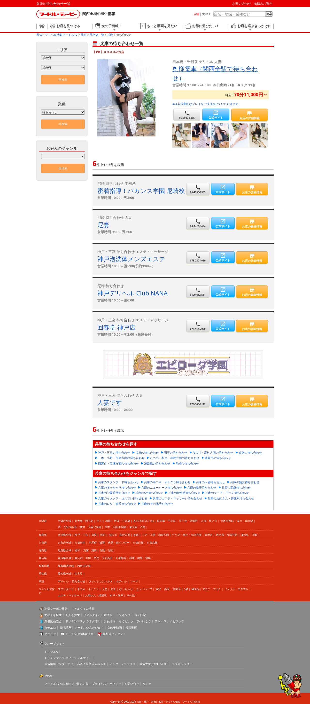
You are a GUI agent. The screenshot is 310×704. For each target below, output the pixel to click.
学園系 (177, 589)
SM (186, 589)
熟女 (113, 589)
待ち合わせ (78, 581)
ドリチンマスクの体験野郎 (82, 621)
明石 (102, 535)
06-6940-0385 (187, 114)
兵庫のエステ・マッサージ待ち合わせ (177, 498)
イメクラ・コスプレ (236, 589)
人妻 (104, 589)
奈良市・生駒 (83, 558)
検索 (269, 14)
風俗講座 (65, 627)
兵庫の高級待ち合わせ (236, 487)
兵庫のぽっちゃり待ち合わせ (117, 487)
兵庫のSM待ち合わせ (149, 493)
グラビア (50, 634)
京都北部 (152, 542)
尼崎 (254, 535)
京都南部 (138, 542)
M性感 (195, 589)
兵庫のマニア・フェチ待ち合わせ (227, 493)
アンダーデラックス (122, 664)
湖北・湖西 (106, 550)
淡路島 (245, 535)
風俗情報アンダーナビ (58, 664)
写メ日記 (140, 615)
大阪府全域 (64, 520)
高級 (167, 589)
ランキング (123, 615)
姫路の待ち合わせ (250, 453)
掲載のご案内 (263, 3)
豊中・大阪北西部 (115, 527)
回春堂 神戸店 (116, 327)
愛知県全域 (64, 573)
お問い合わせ (241, 3)
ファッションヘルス (101, 581)
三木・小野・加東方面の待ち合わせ (121, 458)
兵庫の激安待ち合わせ (201, 487)
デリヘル (63, 581)
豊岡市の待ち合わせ (218, 458)
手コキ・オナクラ (88, 589)
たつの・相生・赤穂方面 (187, 535)
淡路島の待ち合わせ (157, 463)
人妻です (109, 402)
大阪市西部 (227, 520)
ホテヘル (121, 581)
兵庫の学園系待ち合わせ (114, 493)
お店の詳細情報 (249, 115)
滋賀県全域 (64, 550)
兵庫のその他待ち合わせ (157, 504)
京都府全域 (64, 542)
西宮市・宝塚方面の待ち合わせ (118, 463)
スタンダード (66, 589)
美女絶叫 (109, 621)
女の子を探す (53, 615)
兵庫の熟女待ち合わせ (244, 482)
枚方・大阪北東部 (90, 527)
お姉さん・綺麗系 (96, 595)
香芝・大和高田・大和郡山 (110, 558)
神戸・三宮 (81, 535)
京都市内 (80, 542)
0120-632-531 (198, 291)
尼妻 (103, 225)
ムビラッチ (177, 621)
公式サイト (216, 115)
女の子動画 (114, 627)
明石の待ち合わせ (175, 453)
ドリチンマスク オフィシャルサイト (68, 658)
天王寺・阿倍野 (188, 520)
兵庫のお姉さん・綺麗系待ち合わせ (231, 498)
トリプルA (51, 652)
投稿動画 (131, 627)
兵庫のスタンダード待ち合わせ (118, 482)
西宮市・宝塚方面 (226, 535)
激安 (158, 589)
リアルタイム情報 (82, 609)
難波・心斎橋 (122, 520)
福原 (94, 535)
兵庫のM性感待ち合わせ (184, 493)
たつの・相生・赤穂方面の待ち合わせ (174, 458)
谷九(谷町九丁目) (143, 520)
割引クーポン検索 (56, 609)
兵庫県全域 (64, 535)
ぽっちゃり (126, 589)
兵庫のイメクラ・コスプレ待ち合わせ (122, 498)
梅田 (108, 520)
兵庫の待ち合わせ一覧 (53, 3)
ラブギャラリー (182, 664)
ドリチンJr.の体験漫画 (79, 634)
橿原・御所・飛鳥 (140, 558)
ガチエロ (50, 627)
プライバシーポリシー (106, 684)
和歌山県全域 (66, 566)
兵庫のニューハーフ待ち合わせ (161, 487)
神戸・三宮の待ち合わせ (114, 453)
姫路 (136, 535)
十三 (99, 520)
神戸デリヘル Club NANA (132, 293)
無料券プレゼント (114, 634)
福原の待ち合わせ (147, 453)
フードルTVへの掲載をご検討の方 (66, 684)
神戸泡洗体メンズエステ (131, 259)
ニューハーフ (144, 589)
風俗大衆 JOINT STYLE (153, 664)
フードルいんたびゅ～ (89, 627)
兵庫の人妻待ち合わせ (210, 482)
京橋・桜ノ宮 (209, 520)
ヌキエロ (160, 621)
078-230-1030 (198, 257)
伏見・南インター (118, 542)
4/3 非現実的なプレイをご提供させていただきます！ (206, 104)
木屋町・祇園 (97, 542)
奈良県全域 (64, 558)
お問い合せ (131, 684)
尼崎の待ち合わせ (187, 463)
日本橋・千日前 (166, 520)
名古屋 (79, 573)
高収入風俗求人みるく (91, 664)
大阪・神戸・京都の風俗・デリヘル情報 (158, 701)
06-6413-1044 (198, 223)
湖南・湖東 (90, 550)
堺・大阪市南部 (67, 527)
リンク (147, 684)
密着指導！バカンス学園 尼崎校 (141, 190)
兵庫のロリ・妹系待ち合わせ (117, 504)
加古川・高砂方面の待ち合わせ (213, 453)
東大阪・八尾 (137, 527)
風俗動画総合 (53, 621)
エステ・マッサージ (70, 595)
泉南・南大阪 (245, 520)
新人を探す (72, 615)
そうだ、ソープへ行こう (135, 621)
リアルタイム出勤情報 (97, 615)
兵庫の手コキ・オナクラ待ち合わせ (167, 482)
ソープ (134, 581)
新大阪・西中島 (84, 520)
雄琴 (77, 550)
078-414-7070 (198, 326)
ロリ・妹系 (116, 595)
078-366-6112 (198, 401)
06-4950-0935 (198, 189)
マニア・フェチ (211, 589)
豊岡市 (209, 535)
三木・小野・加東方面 (155, 535)
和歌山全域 (84, 566)
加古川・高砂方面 (119, 535)
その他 (131, 595)
